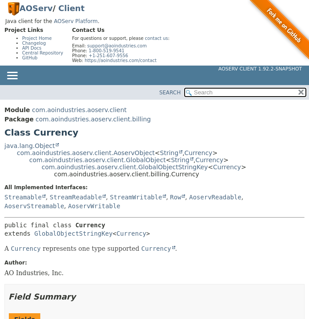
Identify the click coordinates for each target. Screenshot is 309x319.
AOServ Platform (76, 21)
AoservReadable (215, 197)
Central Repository (42, 53)
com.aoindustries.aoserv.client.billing (93, 119)
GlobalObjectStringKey (73, 233)
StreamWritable (136, 197)
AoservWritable (94, 206)
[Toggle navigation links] (11, 76)
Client (71, 8)
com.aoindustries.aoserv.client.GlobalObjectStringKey (125, 167)
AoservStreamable (34, 206)
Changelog (34, 43)
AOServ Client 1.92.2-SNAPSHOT (260, 69)
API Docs (32, 48)
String (169, 152)
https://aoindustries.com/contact (121, 60)
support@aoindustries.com (117, 45)
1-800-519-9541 (106, 50)
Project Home (37, 38)
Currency (198, 152)
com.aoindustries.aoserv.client (79, 109)
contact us (156, 38)
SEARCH (170, 92)
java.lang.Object (29, 145)
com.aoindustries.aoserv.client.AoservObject (86, 152)
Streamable (23, 197)
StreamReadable (76, 197)
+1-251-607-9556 (108, 55)
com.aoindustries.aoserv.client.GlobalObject (97, 159)
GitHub (30, 57)
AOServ (36, 8)
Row (175, 197)
